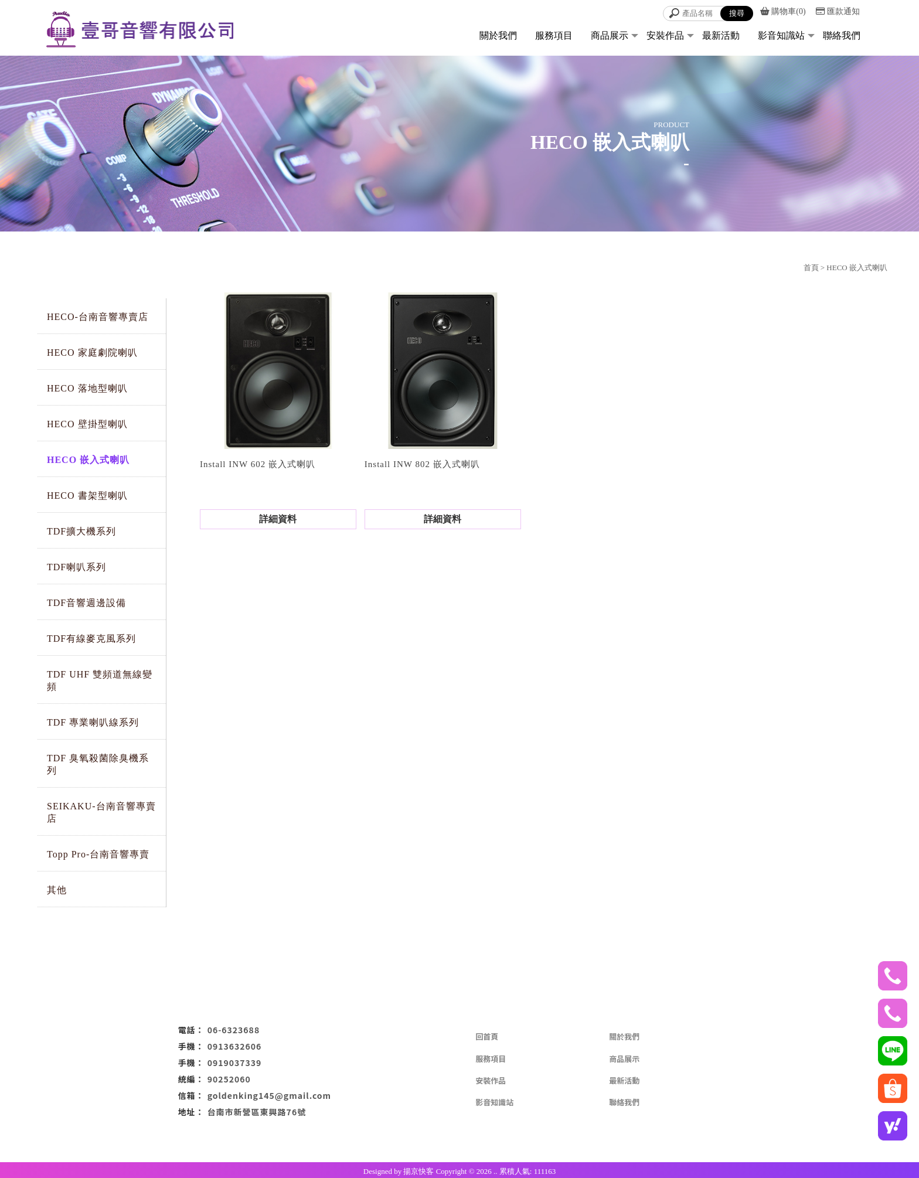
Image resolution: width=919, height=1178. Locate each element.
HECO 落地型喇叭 (87, 388)
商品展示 (609, 35)
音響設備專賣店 (470, 1136)
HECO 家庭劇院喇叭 (92, 353)
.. (495, 1171)
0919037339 (234, 1062)
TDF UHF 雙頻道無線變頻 (99, 680)
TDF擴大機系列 (81, 531)
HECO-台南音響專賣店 (97, 317)
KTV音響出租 (330, 1136)
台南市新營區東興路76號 (257, 1112)
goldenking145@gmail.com (269, 1095)
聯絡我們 (841, 35)
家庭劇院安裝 (378, 1136)
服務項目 (554, 35)
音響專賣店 (422, 1136)
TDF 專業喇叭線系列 (93, 722)
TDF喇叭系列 (76, 567)
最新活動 (721, 35)
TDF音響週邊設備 (86, 603)
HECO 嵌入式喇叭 (88, 460)
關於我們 (498, 35)
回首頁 (486, 1036)
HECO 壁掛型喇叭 (87, 424)
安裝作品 (665, 35)
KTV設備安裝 (589, 1136)
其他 (57, 890)
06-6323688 (233, 1030)
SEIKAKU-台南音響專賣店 (101, 812)
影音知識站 (781, 35)
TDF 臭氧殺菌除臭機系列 (98, 764)
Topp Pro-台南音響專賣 (98, 854)
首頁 (811, 267)
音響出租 (515, 1136)
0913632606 (234, 1046)
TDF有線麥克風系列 (91, 639)
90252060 (229, 1079)
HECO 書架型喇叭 (87, 496)
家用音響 (548, 1136)
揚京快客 (418, 1171)
